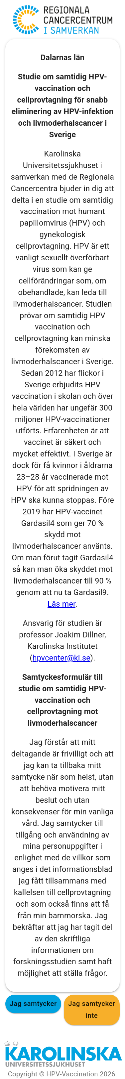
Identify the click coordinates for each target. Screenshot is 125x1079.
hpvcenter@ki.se (61, 658)
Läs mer (61, 604)
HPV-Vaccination (72, 1074)
